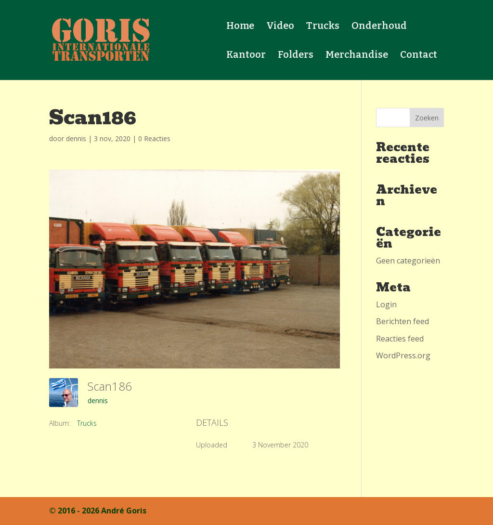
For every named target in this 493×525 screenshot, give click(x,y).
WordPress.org (403, 355)
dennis (76, 138)
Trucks (322, 26)
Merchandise (356, 55)
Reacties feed (400, 338)
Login (386, 304)
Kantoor (246, 55)
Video (280, 26)
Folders (295, 55)
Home (240, 26)
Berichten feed (402, 321)
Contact (418, 55)
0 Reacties (154, 138)
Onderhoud (379, 26)
